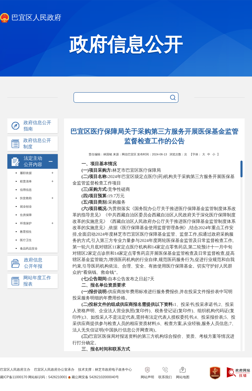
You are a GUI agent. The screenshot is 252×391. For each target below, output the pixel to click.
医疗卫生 (26, 240)
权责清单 (26, 181)
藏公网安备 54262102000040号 (95, 377)
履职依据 (26, 173)
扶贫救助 (26, 198)
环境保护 (26, 223)
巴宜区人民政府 (30, 18)
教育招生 (26, 231)
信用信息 (26, 189)
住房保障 (26, 215)
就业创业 (26, 206)
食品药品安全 (29, 248)
